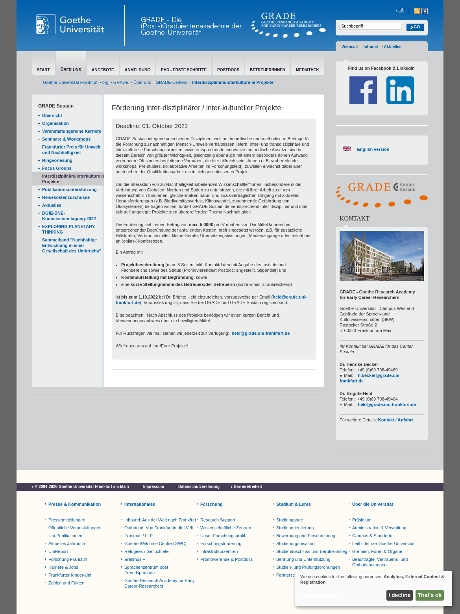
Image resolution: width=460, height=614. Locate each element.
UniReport (58, 551)
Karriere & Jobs (63, 567)
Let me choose (319, 595)
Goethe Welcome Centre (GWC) (155, 543)
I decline (399, 595)
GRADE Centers (172, 82)
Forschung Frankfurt (67, 559)
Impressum (153, 486)
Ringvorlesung (57, 160)
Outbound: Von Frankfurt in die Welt (158, 527)
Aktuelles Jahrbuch (66, 543)
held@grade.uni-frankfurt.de (261, 333)
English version (373, 149)
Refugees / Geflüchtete (146, 551)
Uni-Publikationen (65, 535)
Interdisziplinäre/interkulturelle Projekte (73, 179)
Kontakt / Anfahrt (395, 419)
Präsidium (361, 520)
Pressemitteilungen (66, 520)
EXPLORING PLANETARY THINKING (68, 229)
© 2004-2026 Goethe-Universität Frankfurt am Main (82, 486)
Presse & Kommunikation (74, 504)
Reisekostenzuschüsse (66, 197)
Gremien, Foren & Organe (377, 551)
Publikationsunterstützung (69, 189)
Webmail (350, 47)
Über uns (142, 82)
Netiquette (98, 494)
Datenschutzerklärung (199, 486)
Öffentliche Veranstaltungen (75, 527)
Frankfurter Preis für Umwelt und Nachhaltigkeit (71, 150)
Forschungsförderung (221, 543)
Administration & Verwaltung (379, 527)
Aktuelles (392, 47)
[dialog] (373, 588)
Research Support (217, 520)
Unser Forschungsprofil (222, 535)
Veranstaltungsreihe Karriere (71, 131)
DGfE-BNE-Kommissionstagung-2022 (69, 216)
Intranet (371, 47)
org (105, 82)
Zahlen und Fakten (66, 583)
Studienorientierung (295, 527)
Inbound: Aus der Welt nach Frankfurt (160, 520)
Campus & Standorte (372, 535)
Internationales (139, 504)
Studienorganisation (295, 543)
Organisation (55, 123)
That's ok (430, 595)
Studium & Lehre (293, 504)
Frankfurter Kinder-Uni (69, 575)
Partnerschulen (290, 575)
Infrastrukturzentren (219, 551)
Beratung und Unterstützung (303, 559)
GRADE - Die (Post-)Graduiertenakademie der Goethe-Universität (191, 25)
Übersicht (52, 115)
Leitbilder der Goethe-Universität (383, 543)
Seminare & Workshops (66, 139)
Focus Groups (57, 168)
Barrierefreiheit (248, 486)
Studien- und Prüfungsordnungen (308, 567)
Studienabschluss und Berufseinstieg (311, 551)
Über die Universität (372, 504)
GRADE (121, 82)
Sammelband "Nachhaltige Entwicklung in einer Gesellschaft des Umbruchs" (71, 245)
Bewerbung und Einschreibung (305, 535)
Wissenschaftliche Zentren (225, 527)
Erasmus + (134, 559)
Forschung (211, 504)
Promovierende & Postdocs (226, 559)
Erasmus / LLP (138, 535)
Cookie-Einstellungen (55, 494)
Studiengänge (289, 520)
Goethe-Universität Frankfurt (70, 82)
